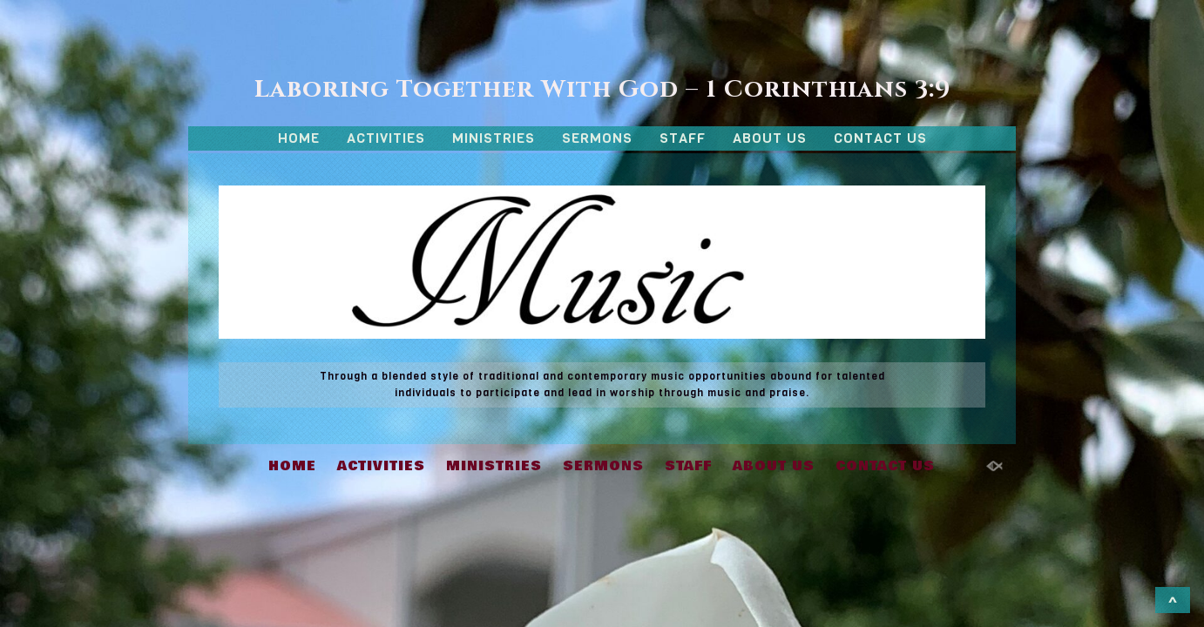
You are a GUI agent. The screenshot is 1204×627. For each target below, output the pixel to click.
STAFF (682, 138)
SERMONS (597, 138)
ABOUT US (770, 138)
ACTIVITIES (386, 138)
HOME (299, 138)
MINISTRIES (493, 138)
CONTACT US (880, 138)
